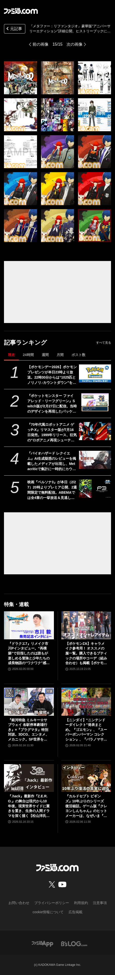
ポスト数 (78, 355)
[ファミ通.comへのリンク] (21, 11)
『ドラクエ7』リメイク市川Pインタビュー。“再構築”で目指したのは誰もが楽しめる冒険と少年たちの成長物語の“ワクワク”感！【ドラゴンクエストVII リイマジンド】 (29, 654)
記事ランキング (25, 342)
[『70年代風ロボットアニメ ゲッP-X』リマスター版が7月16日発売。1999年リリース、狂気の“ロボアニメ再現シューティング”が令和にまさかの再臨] (95, 431)
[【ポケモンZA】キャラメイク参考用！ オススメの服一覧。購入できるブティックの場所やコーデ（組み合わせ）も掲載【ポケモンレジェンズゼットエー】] (86, 625)
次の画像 (74, 44)
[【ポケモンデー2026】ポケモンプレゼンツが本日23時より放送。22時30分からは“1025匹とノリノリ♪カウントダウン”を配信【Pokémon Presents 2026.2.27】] (95, 373)
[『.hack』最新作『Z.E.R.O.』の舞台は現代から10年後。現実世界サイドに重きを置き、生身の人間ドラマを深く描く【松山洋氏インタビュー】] (29, 778)
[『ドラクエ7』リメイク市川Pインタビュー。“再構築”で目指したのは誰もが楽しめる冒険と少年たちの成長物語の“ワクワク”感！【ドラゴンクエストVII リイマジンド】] (29, 625)
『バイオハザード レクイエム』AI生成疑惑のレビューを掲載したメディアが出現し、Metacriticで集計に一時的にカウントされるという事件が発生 (51, 461)
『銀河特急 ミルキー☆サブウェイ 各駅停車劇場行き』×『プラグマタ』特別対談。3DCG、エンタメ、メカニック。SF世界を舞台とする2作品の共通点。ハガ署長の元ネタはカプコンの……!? (29, 730)
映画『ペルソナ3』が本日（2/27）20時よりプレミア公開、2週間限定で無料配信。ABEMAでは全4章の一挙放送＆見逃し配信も (52, 490)
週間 (45, 355)
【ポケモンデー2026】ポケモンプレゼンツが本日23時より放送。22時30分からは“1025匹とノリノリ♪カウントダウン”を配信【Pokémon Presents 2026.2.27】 (52, 375)
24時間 (28, 355)
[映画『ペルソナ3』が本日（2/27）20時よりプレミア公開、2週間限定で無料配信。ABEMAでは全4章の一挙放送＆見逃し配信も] (95, 489)
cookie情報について (48, 912)
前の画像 (40, 44)
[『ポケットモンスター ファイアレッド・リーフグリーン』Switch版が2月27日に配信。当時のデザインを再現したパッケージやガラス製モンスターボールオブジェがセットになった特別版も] (95, 402)
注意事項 (100, 903)
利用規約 (81, 903)
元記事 (13, 29)
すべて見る (103, 342)
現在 (11, 355)
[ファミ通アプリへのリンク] (42, 943)
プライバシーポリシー (51, 903)
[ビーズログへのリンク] (74, 943)
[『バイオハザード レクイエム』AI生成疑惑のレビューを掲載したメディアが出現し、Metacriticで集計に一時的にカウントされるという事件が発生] (95, 460)
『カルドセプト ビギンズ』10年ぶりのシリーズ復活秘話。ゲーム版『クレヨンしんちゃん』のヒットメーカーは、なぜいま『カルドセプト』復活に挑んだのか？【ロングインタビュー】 (86, 806)
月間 (60, 355)
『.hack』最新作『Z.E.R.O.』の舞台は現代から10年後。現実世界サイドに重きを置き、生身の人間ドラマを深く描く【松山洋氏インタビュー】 (29, 806)
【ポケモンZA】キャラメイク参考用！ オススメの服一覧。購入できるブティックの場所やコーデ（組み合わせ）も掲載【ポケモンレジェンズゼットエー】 (86, 654)
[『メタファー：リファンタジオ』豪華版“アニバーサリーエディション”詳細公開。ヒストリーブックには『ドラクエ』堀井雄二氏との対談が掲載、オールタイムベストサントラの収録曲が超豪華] (20, 77)
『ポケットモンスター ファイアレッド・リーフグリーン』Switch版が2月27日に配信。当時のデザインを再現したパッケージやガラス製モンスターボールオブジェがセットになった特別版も (52, 404)
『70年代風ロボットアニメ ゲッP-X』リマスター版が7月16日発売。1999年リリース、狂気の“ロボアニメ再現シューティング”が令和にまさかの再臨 (52, 432)
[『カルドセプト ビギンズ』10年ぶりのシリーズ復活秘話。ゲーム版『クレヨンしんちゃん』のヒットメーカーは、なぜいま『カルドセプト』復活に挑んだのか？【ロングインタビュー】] (86, 778)
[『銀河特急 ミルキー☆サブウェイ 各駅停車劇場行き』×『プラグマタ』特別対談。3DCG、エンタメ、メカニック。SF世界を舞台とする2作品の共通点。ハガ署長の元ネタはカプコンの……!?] (29, 702)
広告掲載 (75, 912)
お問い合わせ (18, 903)
